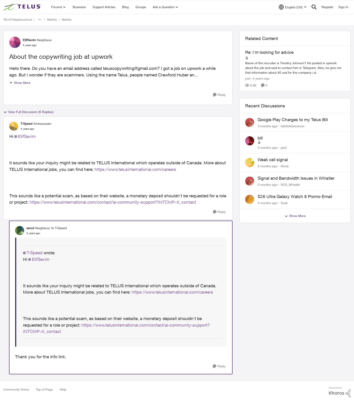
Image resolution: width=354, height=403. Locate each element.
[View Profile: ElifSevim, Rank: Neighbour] (15, 42)
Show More (19, 83)
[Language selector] (293, 7)
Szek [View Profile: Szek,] (284, 203)
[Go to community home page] (22, 7)
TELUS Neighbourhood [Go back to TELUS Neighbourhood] (17, 19)
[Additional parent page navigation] (39, 19)
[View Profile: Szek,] (249, 199)
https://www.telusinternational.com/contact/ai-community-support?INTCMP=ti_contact (113, 202)
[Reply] (219, 95)
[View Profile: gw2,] (249, 140)
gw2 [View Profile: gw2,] (284, 147)
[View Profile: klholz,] (249, 162)
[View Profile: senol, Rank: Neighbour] (19, 230)
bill (260, 137)
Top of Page (44, 389)
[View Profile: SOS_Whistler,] (249, 181)
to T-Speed (59, 228)
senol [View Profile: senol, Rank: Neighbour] (30, 228)
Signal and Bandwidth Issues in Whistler (296, 178)
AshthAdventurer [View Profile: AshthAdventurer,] (293, 126)
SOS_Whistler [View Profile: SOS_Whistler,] (290, 184)
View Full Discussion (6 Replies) (28, 112)
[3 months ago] (267, 125)
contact (54, 331)
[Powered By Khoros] (340, 392)
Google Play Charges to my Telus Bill (293, 119)
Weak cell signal (273, 159)
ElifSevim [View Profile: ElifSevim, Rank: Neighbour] (29, 40)
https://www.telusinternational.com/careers (135, 169)
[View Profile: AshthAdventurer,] (249, 122)
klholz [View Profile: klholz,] (285, 166)
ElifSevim (27, 136)
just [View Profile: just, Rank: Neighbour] (247, 78)
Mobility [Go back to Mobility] (52, 19)
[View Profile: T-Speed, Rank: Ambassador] (13, 126)
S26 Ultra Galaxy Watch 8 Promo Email (295, 196)
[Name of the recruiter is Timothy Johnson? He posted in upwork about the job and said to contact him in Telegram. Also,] (295, 68)
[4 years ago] (260, 78)
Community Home (16, 389)
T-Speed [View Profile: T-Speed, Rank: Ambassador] (26, 123)
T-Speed (34, 252)
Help (63, 389)
